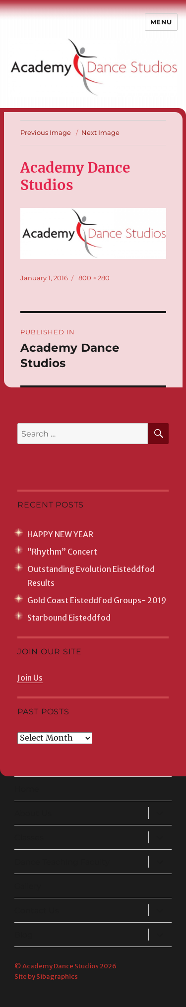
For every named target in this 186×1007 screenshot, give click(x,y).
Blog (23, 935)
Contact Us (36, 910)
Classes (29, 837)
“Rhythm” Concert (62, 552)
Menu (161, 22)
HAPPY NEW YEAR (60, 534)
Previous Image (45, 132)
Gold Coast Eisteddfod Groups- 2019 (96, 600)
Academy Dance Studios (60, 966)
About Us (33, 813)
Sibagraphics (57, 976)
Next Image (100, 132)
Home (26, 789)
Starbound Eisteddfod (69, 618)
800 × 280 (94, 278)
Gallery (27, 886)
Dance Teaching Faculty (62, 862)
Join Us (30, 678)
